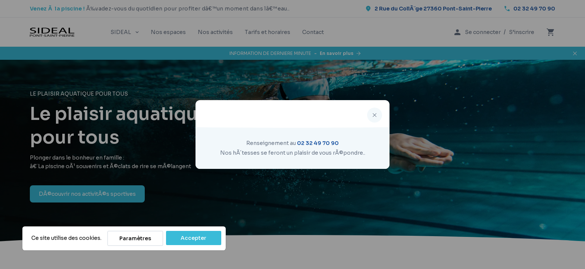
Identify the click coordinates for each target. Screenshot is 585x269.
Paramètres (135, 238)
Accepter (193, 238)
